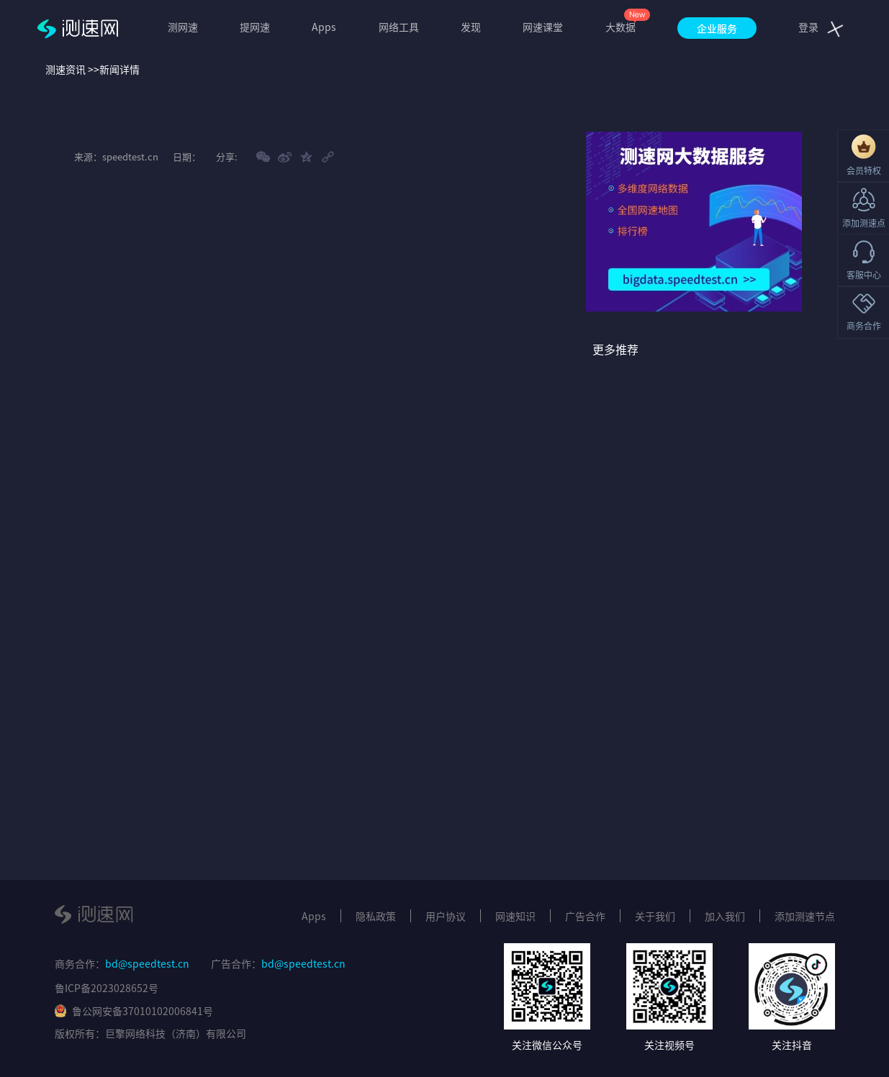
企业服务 (717, 28)
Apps (324, 26)
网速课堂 (543, 26)
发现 (471, 26)
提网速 (255, 26)
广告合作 (585, 916)
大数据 (620, 26)
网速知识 (515, 916)
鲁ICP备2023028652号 (106, 988)
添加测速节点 (805, 916)
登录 (808, 26)
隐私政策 (376, 916)
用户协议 (445, 916)
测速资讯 (65, 69)
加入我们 (725, 916)
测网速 (183, 26)
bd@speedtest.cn (147, 963)
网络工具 (399, 26)
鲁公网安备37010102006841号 (134, 1011)
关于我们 (655, 916)
